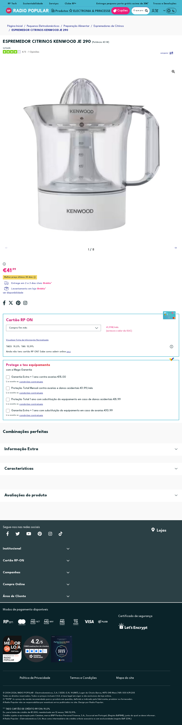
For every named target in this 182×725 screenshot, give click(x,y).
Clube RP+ (70, 3)
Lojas (158, 530)
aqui (68, 352)
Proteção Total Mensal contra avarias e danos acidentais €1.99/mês (52, 388)
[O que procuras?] (141, 10)
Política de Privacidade (35, 678)
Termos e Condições (83, 678)
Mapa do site (125, 678)
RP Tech (12, 3)
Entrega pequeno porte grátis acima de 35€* (122, 3)
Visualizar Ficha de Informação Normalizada (27, 340)
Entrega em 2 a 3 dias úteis (26, 283)
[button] (175, 248)
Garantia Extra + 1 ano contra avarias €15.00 (38, 377)
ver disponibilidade (13, 292)
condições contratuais (31, 382)
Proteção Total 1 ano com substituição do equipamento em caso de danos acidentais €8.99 (66, 399)
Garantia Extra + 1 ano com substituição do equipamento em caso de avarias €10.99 (62, 410)
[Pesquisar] (146, 10)
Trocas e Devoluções (164, 3)
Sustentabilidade (33, 3)
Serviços (53, 3)
